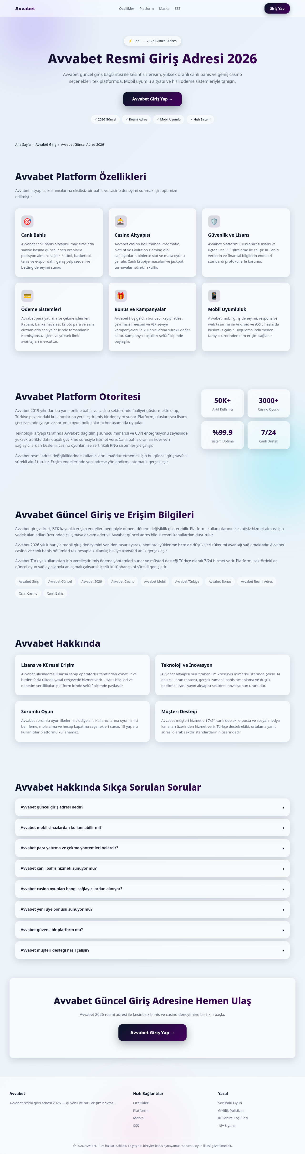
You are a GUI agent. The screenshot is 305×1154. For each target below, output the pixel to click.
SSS (178, 8)
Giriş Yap (277, 8)
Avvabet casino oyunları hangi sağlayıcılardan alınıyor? (71, 893)
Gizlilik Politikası (231, 1110)
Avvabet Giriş (46, 144)
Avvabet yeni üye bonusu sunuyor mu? (56, 914)
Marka (164, 8)
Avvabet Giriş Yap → (152, 99)
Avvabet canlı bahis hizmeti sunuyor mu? (59, 873)
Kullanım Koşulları (233, 1117)
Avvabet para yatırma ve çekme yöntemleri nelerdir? (69, 852)
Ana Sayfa (23, 144)
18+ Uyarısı (227, 1125)
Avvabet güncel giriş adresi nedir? (52, 811)
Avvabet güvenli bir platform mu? (52, 934)
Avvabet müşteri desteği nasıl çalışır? (55, 954)
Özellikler (126, 8)
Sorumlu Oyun (230, 1102)
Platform (147, 8)
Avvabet (25, 8)
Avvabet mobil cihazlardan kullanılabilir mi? (61, 832)
